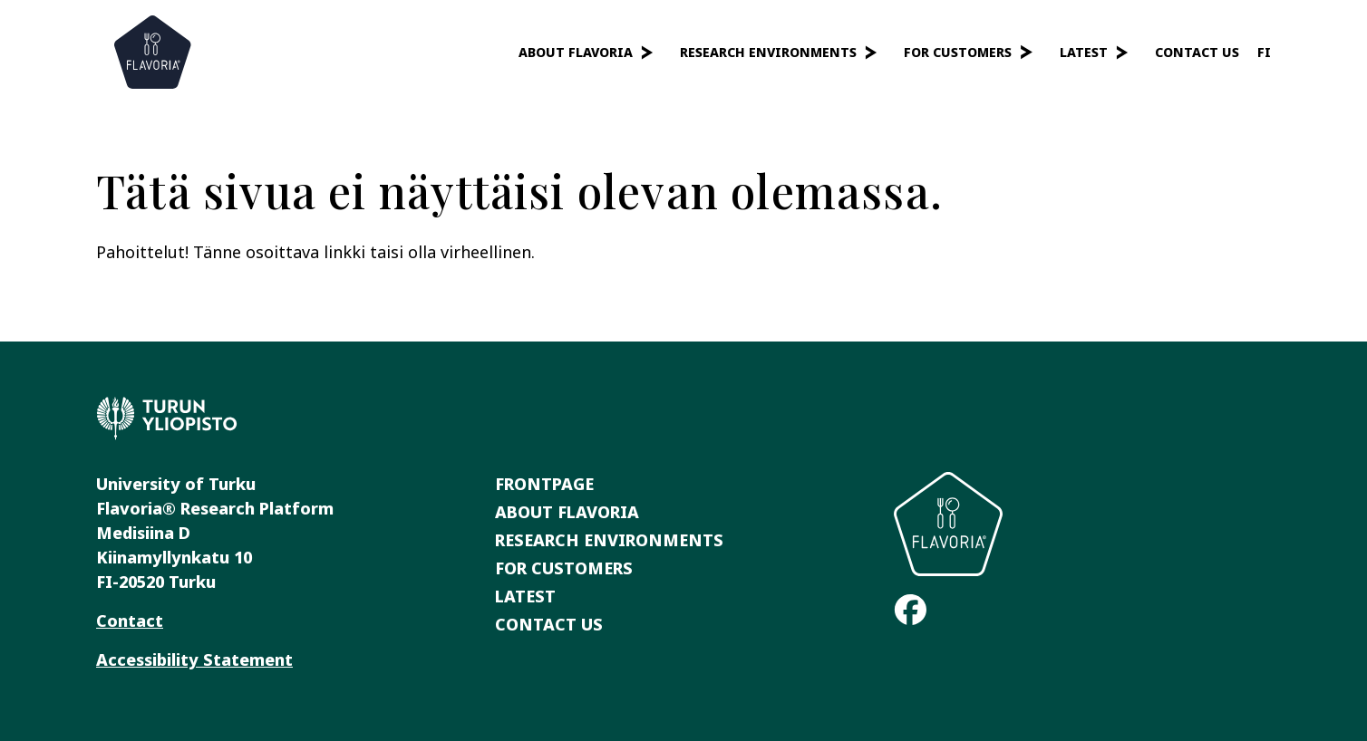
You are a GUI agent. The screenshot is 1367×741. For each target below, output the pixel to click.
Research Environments (768, 52)
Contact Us (1197, 52)
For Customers (958, 52)
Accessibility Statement (194, 659)
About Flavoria (576, 52)
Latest (1084, 52)
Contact (129, 620)
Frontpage (544, 484)
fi (1264, 52)
